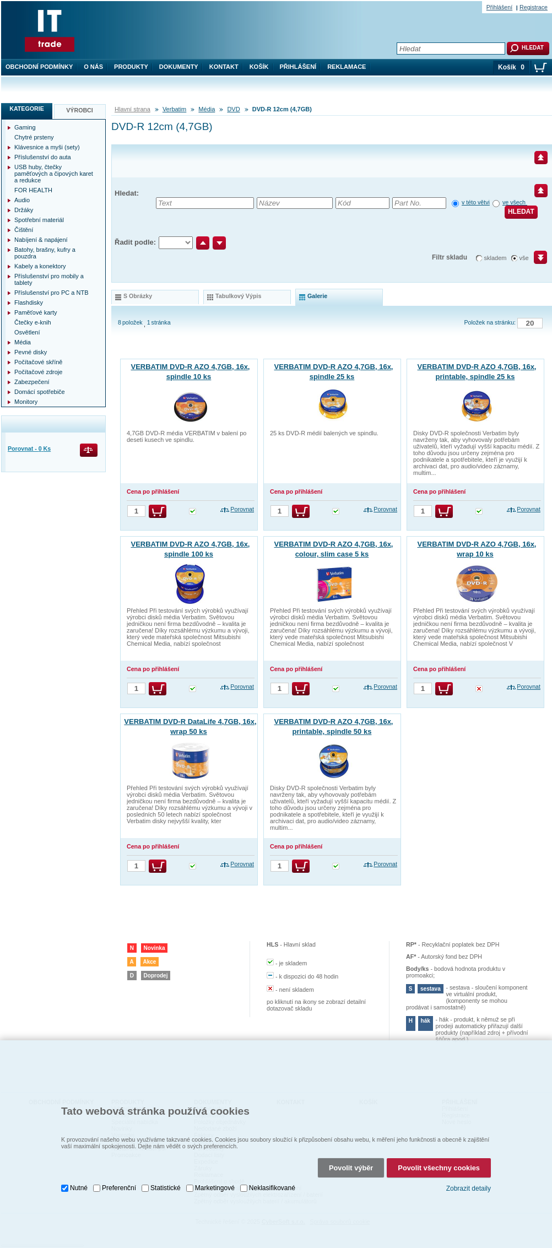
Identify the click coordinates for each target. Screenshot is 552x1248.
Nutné (79, 1188)
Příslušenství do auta (42, 157)
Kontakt (224, 66)
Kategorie (26, 108)
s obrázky (137, 296)
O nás (93, 66)
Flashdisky (28, 302)
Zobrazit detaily (468, 1188)
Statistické (165, 1188)
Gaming (25, 127)
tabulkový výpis (238, 296)
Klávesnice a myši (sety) (47, 147)
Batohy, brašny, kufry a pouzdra (44, 253)
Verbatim (174, 109)
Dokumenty (178, 66)
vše (524, 258)
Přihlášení (298, 66)
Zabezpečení (32, 382)
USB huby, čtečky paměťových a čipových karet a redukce (53, 173)
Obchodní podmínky (39, 66)
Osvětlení (27, 332)
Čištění (23, 229)
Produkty (131, 66)
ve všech (514, 202)
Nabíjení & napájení (41, 239)
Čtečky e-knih (32, 322)
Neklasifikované (272, 1188)
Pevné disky (30, 352)
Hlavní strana (132, 109)
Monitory (25, 401)
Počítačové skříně (38, 362)
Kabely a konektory (40, 266)
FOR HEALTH (33, 190)
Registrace (533, 7)
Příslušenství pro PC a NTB (51, 292)
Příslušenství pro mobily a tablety (49, 279)
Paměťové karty (35, 312)
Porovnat (242, 509)
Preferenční (119, 1188)
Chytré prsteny (34, 137)
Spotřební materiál (39, 220)
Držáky (23, 210)
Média (206, 109)
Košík (259, 66)
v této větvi (476, 202)
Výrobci (79, 110)
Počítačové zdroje (38, 372)
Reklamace (346, 66)
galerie (317, 296)
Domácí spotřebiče (39, 391)
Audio (22, 200)
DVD (233, 109)
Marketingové (215, 1188)
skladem (495, 258)
